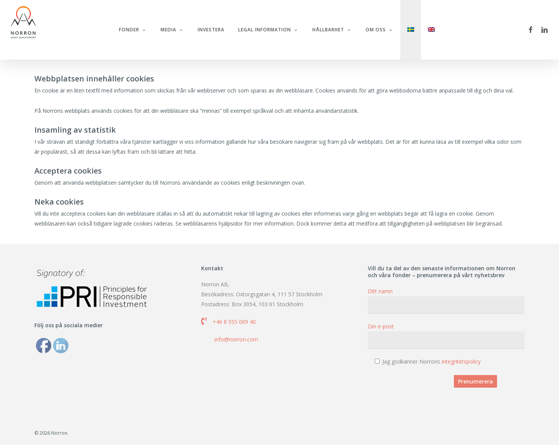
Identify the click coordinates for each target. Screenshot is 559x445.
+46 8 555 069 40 (234, 321)
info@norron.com (236, 339)
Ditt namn (446, 300)
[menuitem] (413, 30)
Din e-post (446, 336)
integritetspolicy (461, 361)
